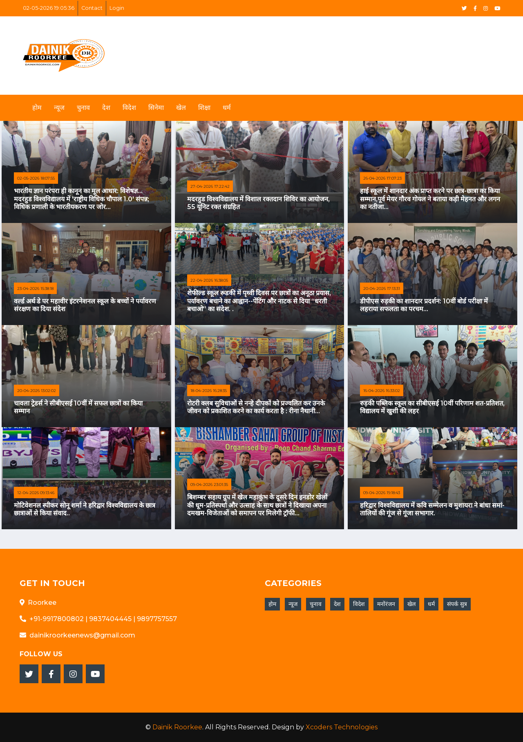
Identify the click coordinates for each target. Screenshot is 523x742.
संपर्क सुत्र (457, 604)
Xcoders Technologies (342, 727)
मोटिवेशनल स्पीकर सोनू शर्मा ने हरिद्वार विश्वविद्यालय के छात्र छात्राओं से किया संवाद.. (84, 509)
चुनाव (83, 107)
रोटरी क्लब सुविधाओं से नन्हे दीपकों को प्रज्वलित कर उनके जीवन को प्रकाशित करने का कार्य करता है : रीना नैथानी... (256, 407)
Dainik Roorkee (177, 727)
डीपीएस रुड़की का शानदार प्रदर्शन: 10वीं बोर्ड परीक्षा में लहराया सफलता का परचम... (424, 305)
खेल (181, 107)
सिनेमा (156, 107)
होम (37, 107)
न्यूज (59, 107)
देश (106, 107)
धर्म (227, 107)
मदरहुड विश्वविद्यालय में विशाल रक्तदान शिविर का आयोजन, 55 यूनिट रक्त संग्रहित (258, 203)
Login (117, 8)
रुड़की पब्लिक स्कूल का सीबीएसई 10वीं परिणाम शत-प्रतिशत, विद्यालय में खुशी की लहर (432, 407)
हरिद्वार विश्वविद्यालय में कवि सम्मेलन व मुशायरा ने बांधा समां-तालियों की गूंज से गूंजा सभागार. (432, 509)
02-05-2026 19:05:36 (48, 8)
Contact (92, 8)
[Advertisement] (342, 50)
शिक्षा (204, 107)
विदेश (129, 107)
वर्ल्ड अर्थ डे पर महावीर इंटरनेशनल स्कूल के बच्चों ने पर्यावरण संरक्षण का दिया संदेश (85, 305)
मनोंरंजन (386, 604)
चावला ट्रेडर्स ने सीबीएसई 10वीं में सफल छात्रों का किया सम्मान (78, 407)
